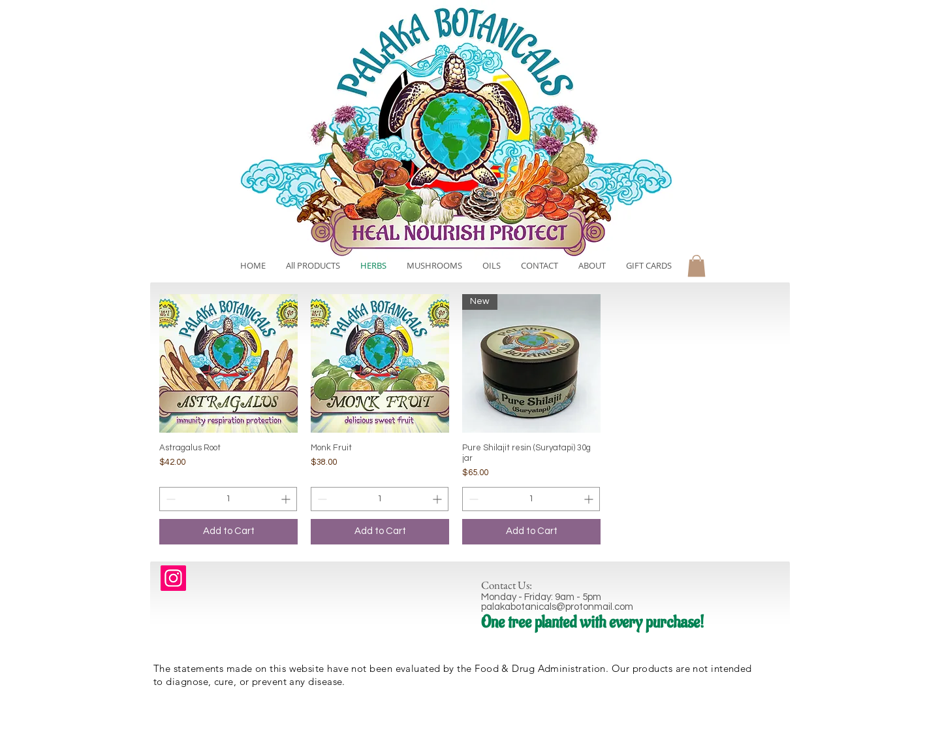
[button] (696, 265)
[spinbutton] (228, 499)
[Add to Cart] (228, 531)
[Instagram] (173, 578)
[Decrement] (169, 499)
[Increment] (287, 499)
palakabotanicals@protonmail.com (557, 607)
